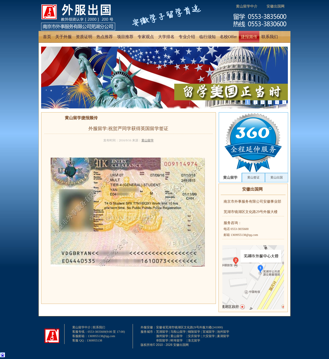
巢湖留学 (223, 336)
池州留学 (223, 332)
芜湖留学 (162, 332)
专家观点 (146, 37)
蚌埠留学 (176, 340)
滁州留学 (162, 336)
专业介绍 (187, 37)
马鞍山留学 (178, 332)
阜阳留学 (162, 340)
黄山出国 (276, 177)
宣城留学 (209, 332)
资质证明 (84, 37)
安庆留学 (194, 336)
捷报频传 (249, 37)
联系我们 (269, 37)
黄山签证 (253, 177)
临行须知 (207, 37)
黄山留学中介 (247, 6)
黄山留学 (147, 140)
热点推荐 (104, 37)
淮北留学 (194, 340)
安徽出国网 (276, 6)
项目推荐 (125, 37)
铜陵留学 (194, 332)
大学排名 (166, 37)
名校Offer (228, 37)
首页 (47, 37)
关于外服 (63, 37)
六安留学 (209, 336)
